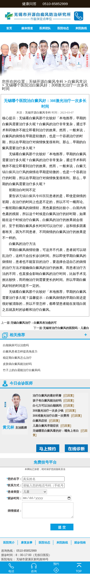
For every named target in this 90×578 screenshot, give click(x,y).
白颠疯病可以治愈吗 (16, 345)
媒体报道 (27, 28)
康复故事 (26, 542)
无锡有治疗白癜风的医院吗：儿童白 (66, 328)
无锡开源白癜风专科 (46, 81)
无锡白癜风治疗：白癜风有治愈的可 (34, 322)
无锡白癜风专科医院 (34, 196)
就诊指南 (80, 542)
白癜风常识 (77, 81)
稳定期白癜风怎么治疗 (17, 357)
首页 (9, 28)
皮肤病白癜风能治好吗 (17, 364)
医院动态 (63, 28)
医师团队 (45, 28)
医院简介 (9, 542)
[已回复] (68, 395)
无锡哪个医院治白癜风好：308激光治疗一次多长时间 (45, 87)
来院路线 (81, 28)
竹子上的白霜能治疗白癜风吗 (21, 370)
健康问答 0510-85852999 (45, 4)
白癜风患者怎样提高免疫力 (20, 351)
